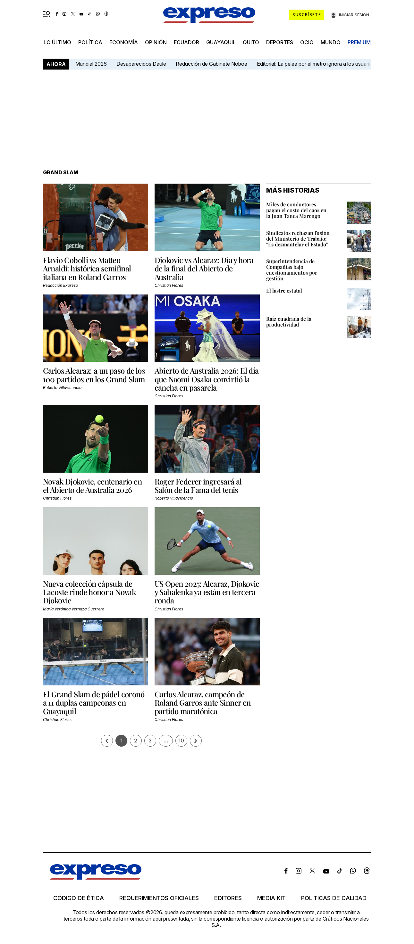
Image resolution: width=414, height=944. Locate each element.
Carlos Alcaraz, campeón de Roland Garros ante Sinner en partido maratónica (203, 702)
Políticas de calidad (334, 898)
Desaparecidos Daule (141, 64)
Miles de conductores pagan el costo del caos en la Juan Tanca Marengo (296, 210)
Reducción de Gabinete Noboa (211, 64)
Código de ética (78, 898)
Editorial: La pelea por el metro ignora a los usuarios (316, 64)
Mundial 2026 (91, 64)
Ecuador (186, 42)
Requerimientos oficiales (159, 898)
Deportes (279, 42)
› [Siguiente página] (195, 740)
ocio (307, 42)
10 (181, 740)
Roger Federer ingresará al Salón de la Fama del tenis (198, 485)
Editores (228, 898)
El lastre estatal (284, 290)
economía (123, 42)
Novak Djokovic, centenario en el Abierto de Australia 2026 (92, 485)
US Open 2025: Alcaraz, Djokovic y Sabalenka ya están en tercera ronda (207, 592)
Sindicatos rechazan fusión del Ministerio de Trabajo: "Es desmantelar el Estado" (298, 238)
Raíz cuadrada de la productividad (288, 321)
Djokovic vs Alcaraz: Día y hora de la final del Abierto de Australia (204, 268)
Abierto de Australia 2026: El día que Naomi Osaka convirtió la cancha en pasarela (207, 379)
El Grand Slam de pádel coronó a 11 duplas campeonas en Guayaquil (94, 702)
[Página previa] (107, 740)
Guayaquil (221, 42)
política (90, 42)
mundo (331, 42)
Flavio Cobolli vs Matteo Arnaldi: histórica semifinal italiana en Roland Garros (87, 268)
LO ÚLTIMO (57, 42)
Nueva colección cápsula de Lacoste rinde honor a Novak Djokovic (89, 592)
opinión (156, 42)
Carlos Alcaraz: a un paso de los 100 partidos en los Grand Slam (94, 374)
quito (251, 42)
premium (359, 42)
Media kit (271, 898)
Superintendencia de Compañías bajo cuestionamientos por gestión (291, 270)
